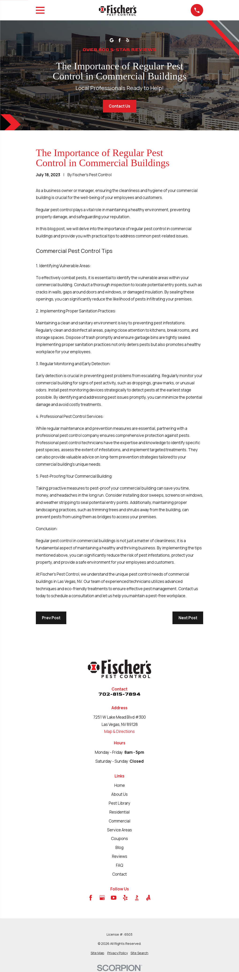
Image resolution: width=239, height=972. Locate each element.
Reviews (119, 856)
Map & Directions (119, 731)
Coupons (119, 838)
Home (119, 785)
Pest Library (119, 803)
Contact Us (119, 106)
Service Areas (119, 830)
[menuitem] (97, 953)
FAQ (119, 865)
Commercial (119, 821)
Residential (119, 812)
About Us (119, 794)
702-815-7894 (119, 694)
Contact (119, 874)
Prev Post (51, 617)
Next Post (188, 617)
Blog (119, 847)
